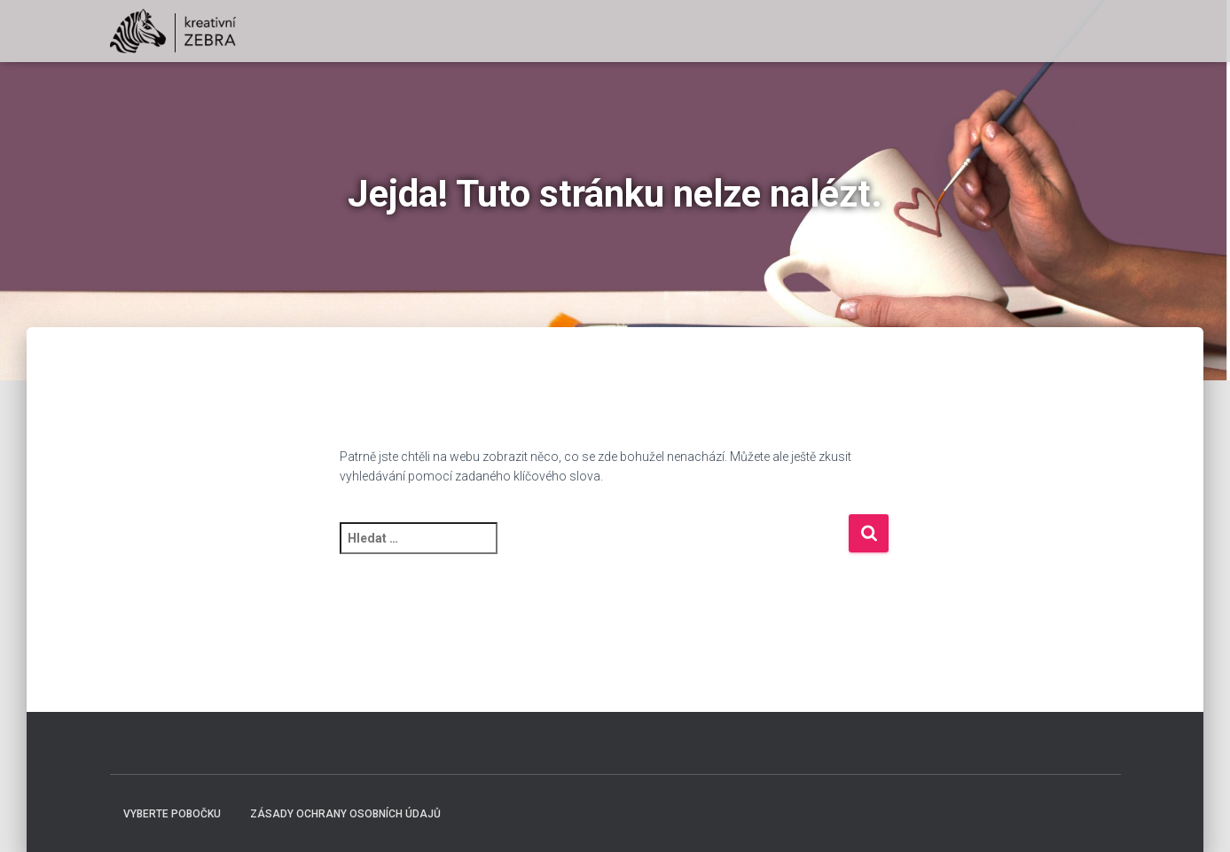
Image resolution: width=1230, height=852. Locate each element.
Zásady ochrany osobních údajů (345, 814)
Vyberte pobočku (172, 814)
